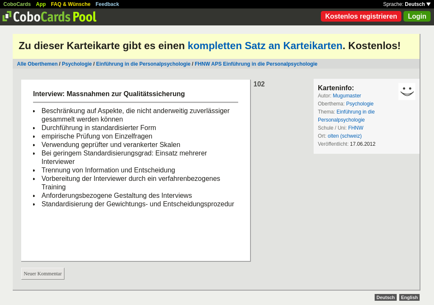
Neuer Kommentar (43, 274)
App (41, 4)
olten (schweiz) (345, 136)
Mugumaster (347, 96)
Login (417, 16)
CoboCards (17, 4)
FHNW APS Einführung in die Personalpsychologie (256, 64)
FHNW (355, 128)
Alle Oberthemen (37, 64)
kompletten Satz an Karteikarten (265, 45)
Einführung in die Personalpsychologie (143, 64)
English (409, 297)
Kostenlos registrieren (361, 16)
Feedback (107, 4)
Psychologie (77, 64)
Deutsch (418, 4)
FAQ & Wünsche (70, 4)
